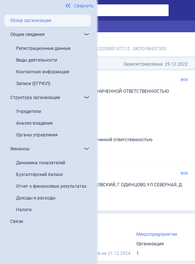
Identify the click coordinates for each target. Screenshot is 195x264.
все (184, 79)
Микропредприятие (156, 234)
